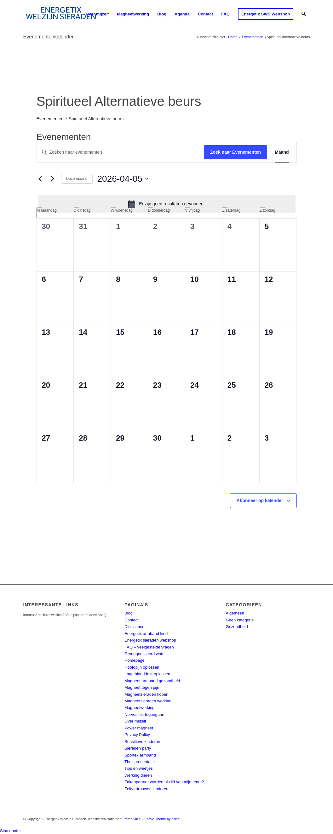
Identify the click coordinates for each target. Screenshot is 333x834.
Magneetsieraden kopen (146, 694)
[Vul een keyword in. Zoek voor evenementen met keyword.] (120, 152)
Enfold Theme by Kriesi (162, 819)
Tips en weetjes (138, 768)
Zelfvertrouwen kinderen (146, 788)
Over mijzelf (135, 721)
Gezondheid (237, 626)
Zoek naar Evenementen (235, 152)
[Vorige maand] (40, 178)
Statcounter (10, 830)
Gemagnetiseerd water (145, 653)
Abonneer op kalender (260, 500)
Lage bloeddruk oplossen (147, 673)
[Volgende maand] (52, 178)
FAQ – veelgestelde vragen (149, 647)
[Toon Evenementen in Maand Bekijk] (282, 152)
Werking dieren (138, 775)
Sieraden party (137, 748)
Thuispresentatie (139, 761)
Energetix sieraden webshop (150, 640)
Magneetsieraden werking (147, 701)
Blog (128, 613)
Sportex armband (140, 755)
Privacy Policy (137, 734)
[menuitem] (97, 14)
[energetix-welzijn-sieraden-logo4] (61, 14)
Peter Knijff (132, 819)
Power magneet (138, 728)
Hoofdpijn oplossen (141, 667)
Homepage (134, 660)
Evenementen (50, 118)
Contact (131, 620)
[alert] (167, 204)
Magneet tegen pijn (141, 687)
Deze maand (77, 178)
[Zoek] (303, 14)
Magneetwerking (139, 707)
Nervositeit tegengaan (144, 714)
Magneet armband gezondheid (152, 680)
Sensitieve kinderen (142, 741)
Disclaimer (134, 626)
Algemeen (235, 613)
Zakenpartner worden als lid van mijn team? (164, 782)
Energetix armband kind (146, 633)
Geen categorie (240, 620)
